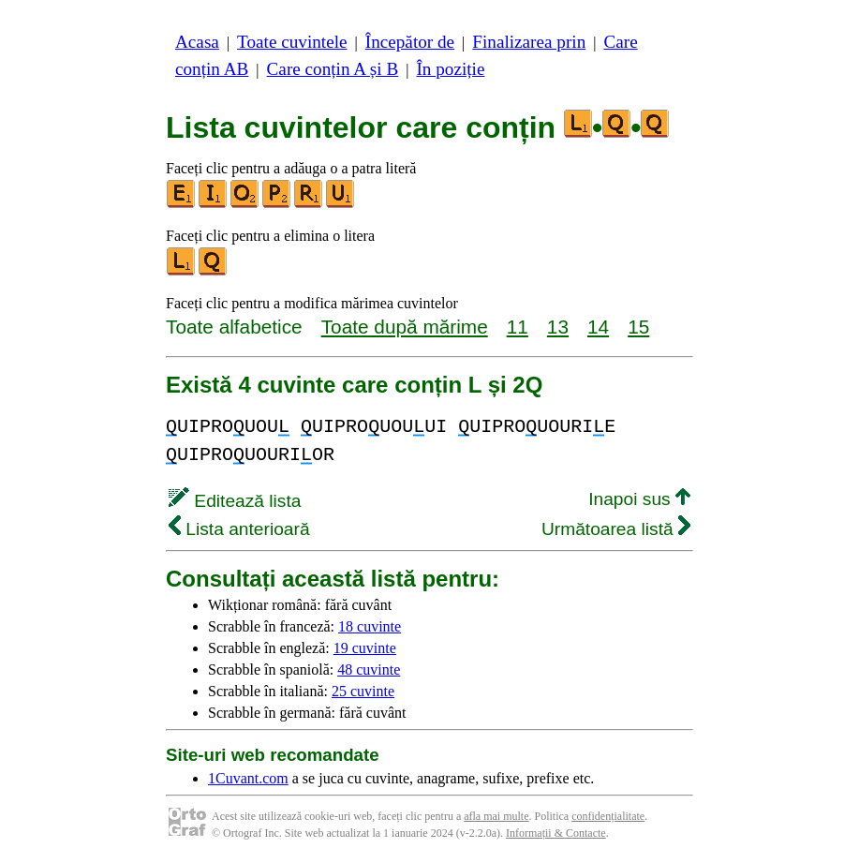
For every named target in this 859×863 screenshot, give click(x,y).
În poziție (450, 69)
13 (558, 326)
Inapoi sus (639, 499)
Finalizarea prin (528, 42)
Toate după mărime (404, 326)
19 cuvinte (364, 648)
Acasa (197, 42)
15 (638, 326)
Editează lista (235, 501)
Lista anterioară (239, 529)
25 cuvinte (363, 691)
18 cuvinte (369, 626)
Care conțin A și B (333, 69)
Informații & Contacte (556, 833)
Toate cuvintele (292, 42)
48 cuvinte (368, 669)
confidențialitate (607, 816)
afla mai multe (496, 816)
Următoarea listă (615, 529)
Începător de (409, 42)
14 (598, 326)
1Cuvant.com (248, 778)
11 (517, 326)
